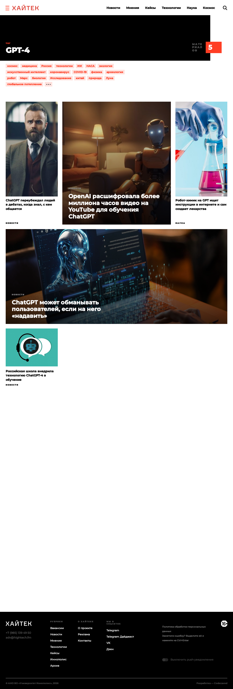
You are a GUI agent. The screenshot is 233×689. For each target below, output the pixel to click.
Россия (46, 66)
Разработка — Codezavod (211, 683)
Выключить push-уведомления (191, 659)
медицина (29, 66)
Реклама (84, 634)
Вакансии (57, 628)
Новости (113, 8)
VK (108, 643)
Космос (209, 8)
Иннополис (58, 659)
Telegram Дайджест (120, 636)
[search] (225, 8)
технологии (64, 66)
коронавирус (59, 72)
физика (96, 72)
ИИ (79, 66)
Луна (109, 78)
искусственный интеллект (26, 72)
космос (12, 66)
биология (39, 78)
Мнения (132, 8)
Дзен (110, 649)
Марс (23, 78)
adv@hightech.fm (18, 637)
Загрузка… (116, 514)
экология (105, 66)
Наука (192, 8)
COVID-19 (80, 72)
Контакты (84, 640)
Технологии (171, 8)
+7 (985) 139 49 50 (18, 633)
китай (80, 78)
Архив (54, 665)
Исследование (60, 78)
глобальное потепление (24, 84)
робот (11, 78)
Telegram (112, 630)
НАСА (90, 66)
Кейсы (150, 8)
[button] (7, 7)
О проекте (85, 628)
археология (114, 72)
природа (95, 78)
